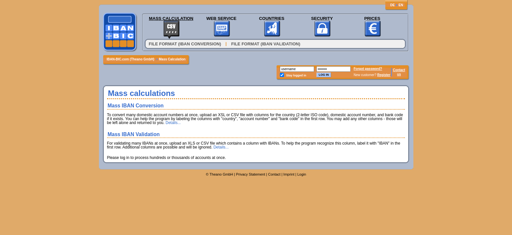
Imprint (289, 174)
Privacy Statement (250, 174)
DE (392, 5)
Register (383, 75)
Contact (399, 70)
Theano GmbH (221, 174)
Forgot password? (368, 68)
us (399, 74)
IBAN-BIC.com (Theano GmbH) (130, 59)
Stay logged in (296, 75)
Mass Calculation (171, 18)
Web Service (221, 18)
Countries (271, 18)
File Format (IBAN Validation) (265, 43)
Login (301, 174)
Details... (173, 122)
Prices (372, 18)
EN (401, 5)
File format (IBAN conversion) (185, 43)
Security (322, 18)
